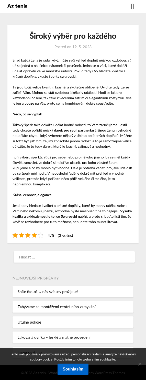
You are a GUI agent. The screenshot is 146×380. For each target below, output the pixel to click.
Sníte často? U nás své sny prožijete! (48, 291)
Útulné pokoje (29, 322)
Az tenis (17, 6)
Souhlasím (73, 369)
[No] (139, 364)
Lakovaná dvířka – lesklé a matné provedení (54, 337)
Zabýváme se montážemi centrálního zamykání (57, 306)
